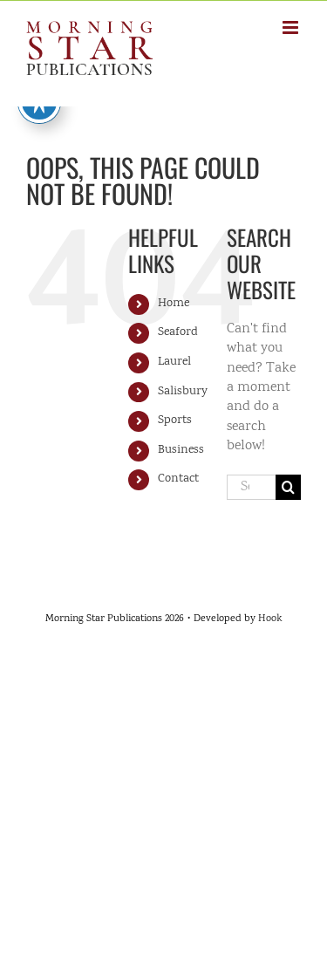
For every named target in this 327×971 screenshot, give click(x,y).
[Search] (288, 487)
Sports (175, 420)
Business (181, 450)
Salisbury (183, 391)
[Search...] (251, 487)
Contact (178, 479)
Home (173, 303)
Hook (270, 619)
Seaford (178, 332)
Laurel (174, 362)
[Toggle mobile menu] (292, 27)
